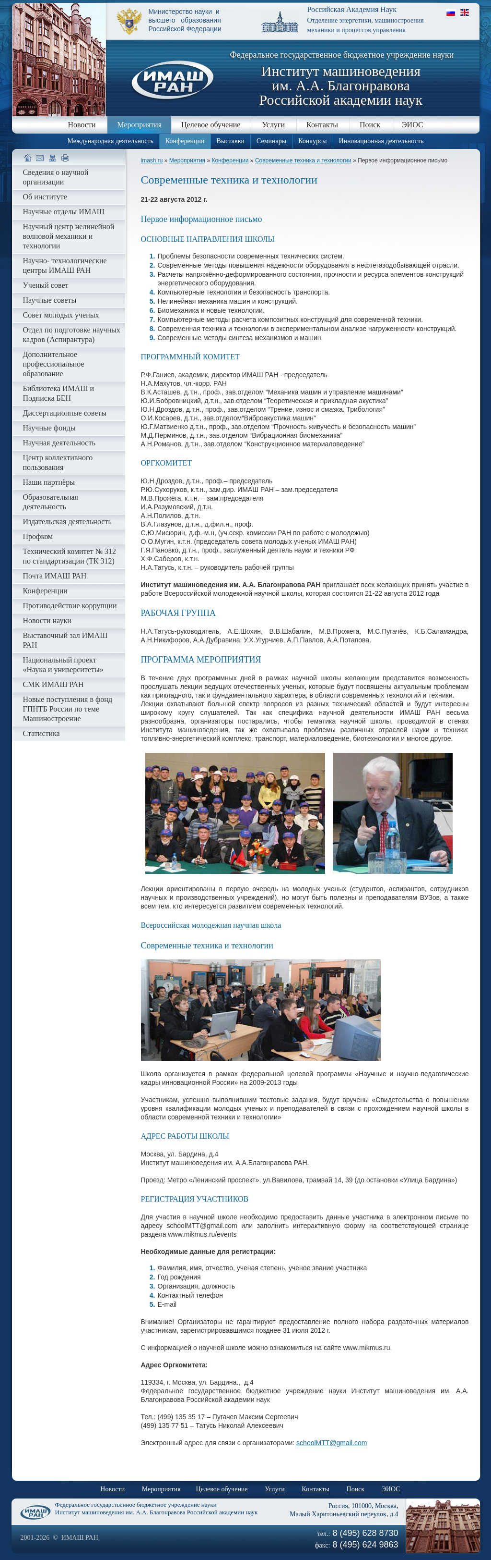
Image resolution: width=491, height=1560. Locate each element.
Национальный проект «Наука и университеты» (63, 665)
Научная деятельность (59, 443)
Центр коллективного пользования (58, 462)
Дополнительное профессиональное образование (53, 364)
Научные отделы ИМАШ (64, 212)
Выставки (231, 141)
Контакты (322, 125)
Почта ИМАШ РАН (55, 576)
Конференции (185, 141)
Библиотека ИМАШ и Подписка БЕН (58, 393)
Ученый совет (46, 285)
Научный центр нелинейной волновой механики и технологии (69, 236)
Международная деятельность (110, 141)
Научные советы (50, 300)
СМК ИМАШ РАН (53, 684)
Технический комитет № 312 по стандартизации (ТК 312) (69, 556)
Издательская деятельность (67, 521)
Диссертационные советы (65, 413)
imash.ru (152, 160)
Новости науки (47, 620)
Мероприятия (139, 125)
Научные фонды (49, 428)
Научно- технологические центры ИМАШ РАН (65, 265)
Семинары (271, 141)
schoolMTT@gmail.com (331, 1443)
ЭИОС (412, 125)
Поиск (370, 125)
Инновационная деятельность (381, 141)
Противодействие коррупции (70, 606)
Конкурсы (312, 141)
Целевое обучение (210, 125)
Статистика (41, 733)
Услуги (273, 125)
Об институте (45, 197)
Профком (38, 536)
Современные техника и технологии (303, 160)
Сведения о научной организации (56, 177)
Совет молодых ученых (61, 315)
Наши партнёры (49, 482)
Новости (81, 125)
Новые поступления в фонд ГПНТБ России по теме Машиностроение (68, 709)
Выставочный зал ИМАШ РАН (65, 640)
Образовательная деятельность (50, 502)
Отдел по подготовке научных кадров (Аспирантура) (71, 335)
